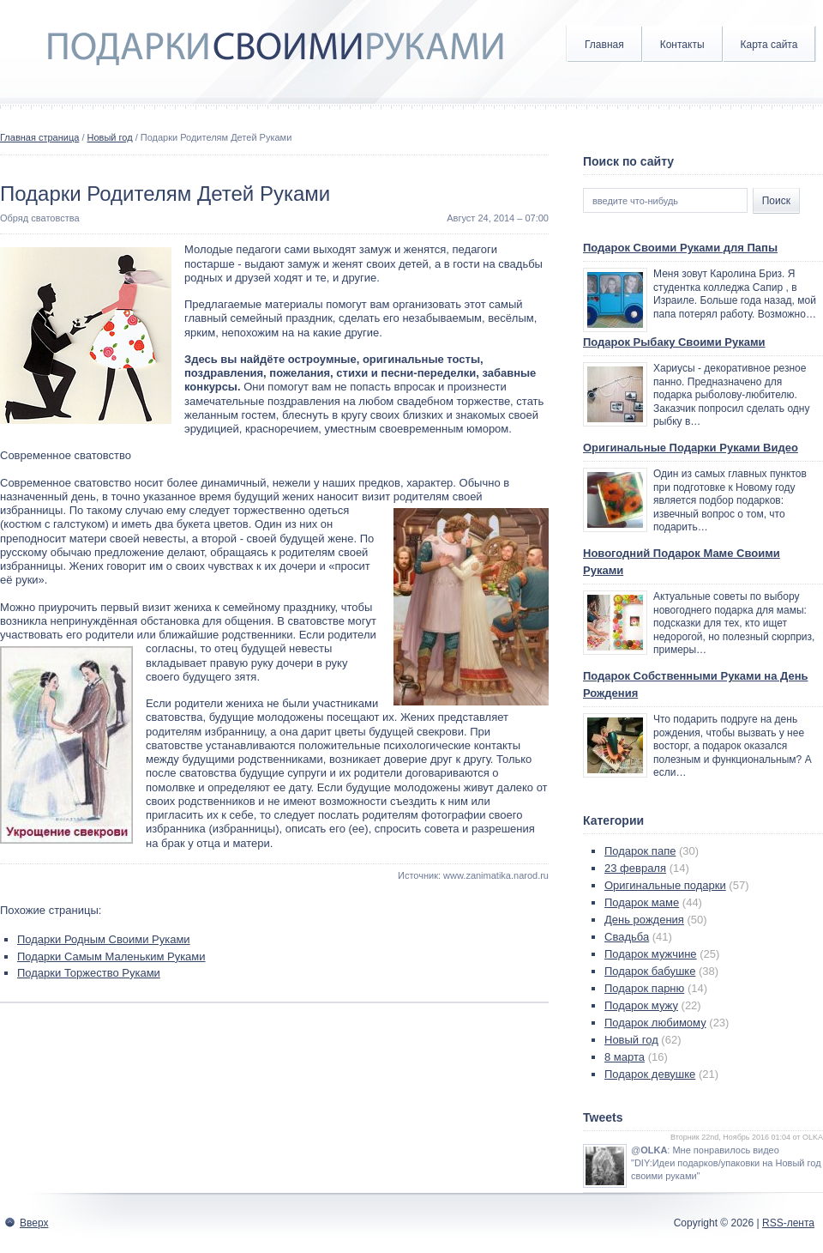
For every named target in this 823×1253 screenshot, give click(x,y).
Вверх (34, 1223)
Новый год (110, 137)
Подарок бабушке (649, 971)
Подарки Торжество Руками (88, 972)
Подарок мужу (641, 1005)
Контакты (682, 45)
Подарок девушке (649, 1074)
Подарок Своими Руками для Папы (680, 247)
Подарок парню (644, 988)
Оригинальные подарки (665, 885)
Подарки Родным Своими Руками (103, 939)
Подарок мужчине (650, 953)
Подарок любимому (655, 1022)
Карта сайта (769, 45)
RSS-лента (788, 1223)
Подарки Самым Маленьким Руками (111, 956)
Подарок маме (641, 902)
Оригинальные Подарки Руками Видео (690, 447)
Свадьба (626, 936)
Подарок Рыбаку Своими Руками (674, 342)
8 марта (624, 1056)
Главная (604, 45)
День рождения (644, 919)
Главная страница (39, 137)
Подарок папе (640, 850)
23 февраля (635, 868)
